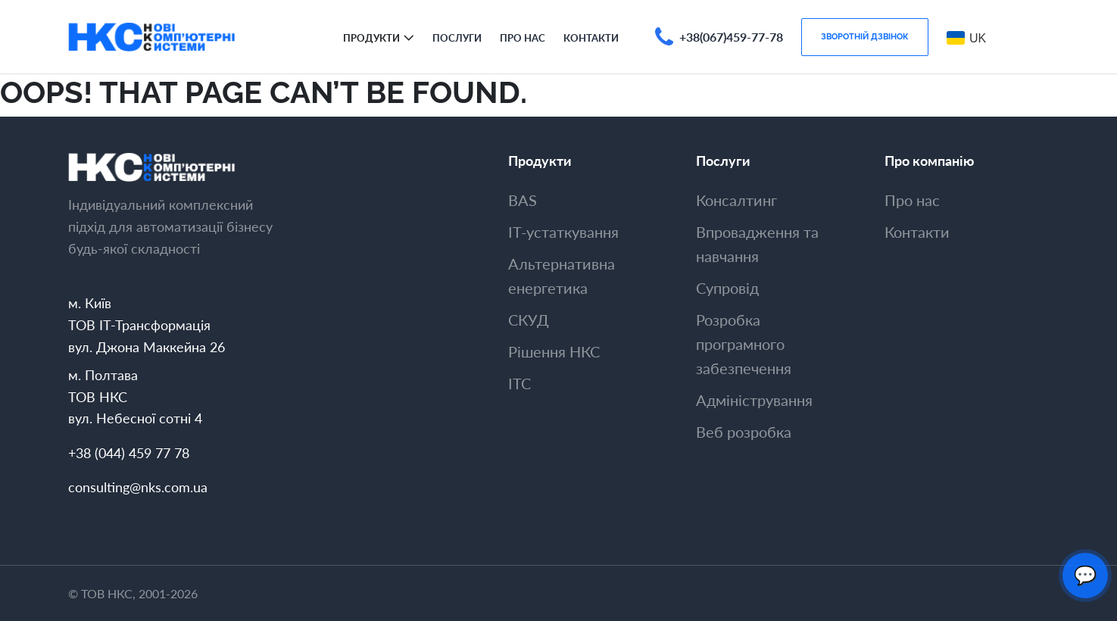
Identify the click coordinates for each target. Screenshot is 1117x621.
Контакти (591, 38)
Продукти (371, 38)
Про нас (522, 38)
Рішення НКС (554, 351)
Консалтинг (736, 200)
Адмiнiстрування (754, 400)
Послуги (457, 38)
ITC (519, 383)
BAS (522, 200)
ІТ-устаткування (563, 232)
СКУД (528, 319)
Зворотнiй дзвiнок (865, 36)
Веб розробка (743, 432)
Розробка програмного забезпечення (743, 343)
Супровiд (727, 288)
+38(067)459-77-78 (731, 37)
